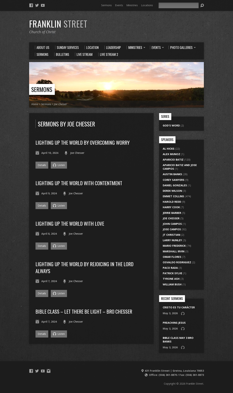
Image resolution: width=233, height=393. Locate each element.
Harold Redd (172, 201)
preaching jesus (174, 322)
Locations (147, 5)
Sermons (106, 5)
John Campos (172, 224)
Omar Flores (172, 257)
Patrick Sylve (172, 273)
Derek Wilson (172, 190)
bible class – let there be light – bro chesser (83, 311)
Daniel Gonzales (175, 185)
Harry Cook (171, 207)
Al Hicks (168, 148)
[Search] (179, 5)
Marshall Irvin (173, 251)
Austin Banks (172, 174)
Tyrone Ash (171, 278)
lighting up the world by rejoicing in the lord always (84, 267)
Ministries (132, 5)
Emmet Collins (173, 196)
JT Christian (171, 234)
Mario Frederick (174, 245)
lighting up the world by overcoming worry (82, 142)
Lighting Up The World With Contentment (78, 183)
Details (42, 165)
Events (119, 5)
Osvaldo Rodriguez (177, 262)
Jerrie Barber (172, 213)
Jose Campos (172, 229)
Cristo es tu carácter (179, 307)
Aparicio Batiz (173, 159)
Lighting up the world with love (69, 223)
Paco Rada (170, 267)
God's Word (171, 125)
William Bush (172, 284)
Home (34, 104)
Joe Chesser (60, 104)
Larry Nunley (172, 240)
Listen (59, 165)
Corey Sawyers (173, 180)
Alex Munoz (171, 154)
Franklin (58, 23)
